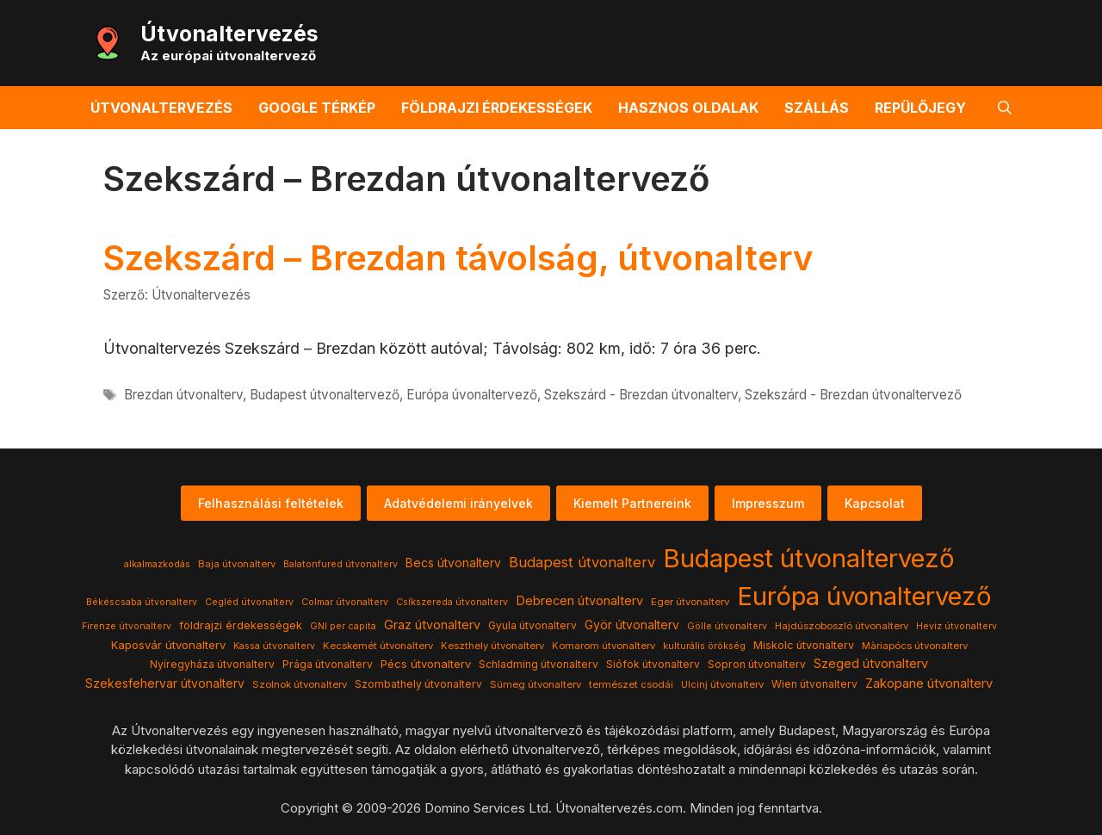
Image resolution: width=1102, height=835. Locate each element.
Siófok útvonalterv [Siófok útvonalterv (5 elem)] (653, 664)
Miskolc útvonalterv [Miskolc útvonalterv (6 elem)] (803, 645)
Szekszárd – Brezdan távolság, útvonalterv (458, 258)
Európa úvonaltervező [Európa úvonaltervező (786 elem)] (864, 596)
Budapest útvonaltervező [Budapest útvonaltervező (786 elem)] (809, 558)
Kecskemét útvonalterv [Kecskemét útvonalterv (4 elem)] (378, 646)
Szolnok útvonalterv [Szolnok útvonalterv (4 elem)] (299, 684)
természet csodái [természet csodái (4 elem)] (631, 684)
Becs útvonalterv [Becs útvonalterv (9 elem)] (453, 563)
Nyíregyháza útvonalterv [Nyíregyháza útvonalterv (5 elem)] (212, 664)
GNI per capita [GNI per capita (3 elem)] (343, 626)
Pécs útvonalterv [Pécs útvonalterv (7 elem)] (426, 664)
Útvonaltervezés (229, 33)
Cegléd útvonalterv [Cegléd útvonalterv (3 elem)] (249, 602)
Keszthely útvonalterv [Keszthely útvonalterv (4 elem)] (492, 646)
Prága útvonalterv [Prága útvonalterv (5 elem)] (327, 664)
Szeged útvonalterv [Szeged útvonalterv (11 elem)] (871, 663)
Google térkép (316, 107)
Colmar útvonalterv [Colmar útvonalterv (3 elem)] (344, 602)
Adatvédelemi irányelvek (458, 503)
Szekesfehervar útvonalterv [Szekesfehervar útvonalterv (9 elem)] (165, 683)
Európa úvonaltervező (471, 395)
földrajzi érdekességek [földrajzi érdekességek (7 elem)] (240, 625)
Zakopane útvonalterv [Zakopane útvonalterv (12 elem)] (929, 683)
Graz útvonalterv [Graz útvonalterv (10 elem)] (432, 624)
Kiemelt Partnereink (632, 503)
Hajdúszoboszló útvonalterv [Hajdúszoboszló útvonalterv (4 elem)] (841, 626)
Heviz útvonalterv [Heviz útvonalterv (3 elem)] (956, 626)
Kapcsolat (875, 503)
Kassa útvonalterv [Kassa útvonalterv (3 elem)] (274, 646)
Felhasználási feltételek (271, 503)
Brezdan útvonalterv (183, 395)
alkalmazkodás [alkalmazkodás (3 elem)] (157, 564)
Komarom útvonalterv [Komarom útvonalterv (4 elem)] (603, 646)
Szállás (816, 107)
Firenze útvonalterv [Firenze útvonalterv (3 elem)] (126, 626)
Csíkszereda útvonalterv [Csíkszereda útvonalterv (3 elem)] (452, 602)
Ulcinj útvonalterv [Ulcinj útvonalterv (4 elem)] (722, 684)
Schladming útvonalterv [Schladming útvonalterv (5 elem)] (538, 664)
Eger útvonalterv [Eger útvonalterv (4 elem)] (690, 602)
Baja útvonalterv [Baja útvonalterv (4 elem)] (237, 564)
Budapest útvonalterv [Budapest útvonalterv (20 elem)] (582, 562)
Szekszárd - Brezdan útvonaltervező (853, 395)
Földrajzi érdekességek (496, 107)
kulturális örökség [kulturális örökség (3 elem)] (704, 646)
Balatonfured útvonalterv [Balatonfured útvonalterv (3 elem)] (340, 564)
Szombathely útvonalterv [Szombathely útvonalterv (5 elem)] (418, 683)
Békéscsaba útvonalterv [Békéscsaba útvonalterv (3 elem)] (141, 602)
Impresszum (768, 503)
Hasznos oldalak (688, 107)
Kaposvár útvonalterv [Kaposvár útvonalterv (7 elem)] (168, 645)
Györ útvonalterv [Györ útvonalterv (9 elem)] (632, 625)
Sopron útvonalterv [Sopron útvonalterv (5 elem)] (757, 664)
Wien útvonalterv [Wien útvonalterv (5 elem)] (814, 683)
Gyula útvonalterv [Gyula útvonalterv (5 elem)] (532, 625)
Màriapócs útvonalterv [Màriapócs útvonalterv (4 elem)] (915, 646)
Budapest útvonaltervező (324, 395)
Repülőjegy (920, 107)
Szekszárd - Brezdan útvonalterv (641, 395)
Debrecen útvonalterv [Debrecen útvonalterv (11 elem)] (579, 601)
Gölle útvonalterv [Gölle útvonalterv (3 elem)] (727, 626)
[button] (1005, 107)
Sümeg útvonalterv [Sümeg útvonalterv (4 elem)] (535, 684)
